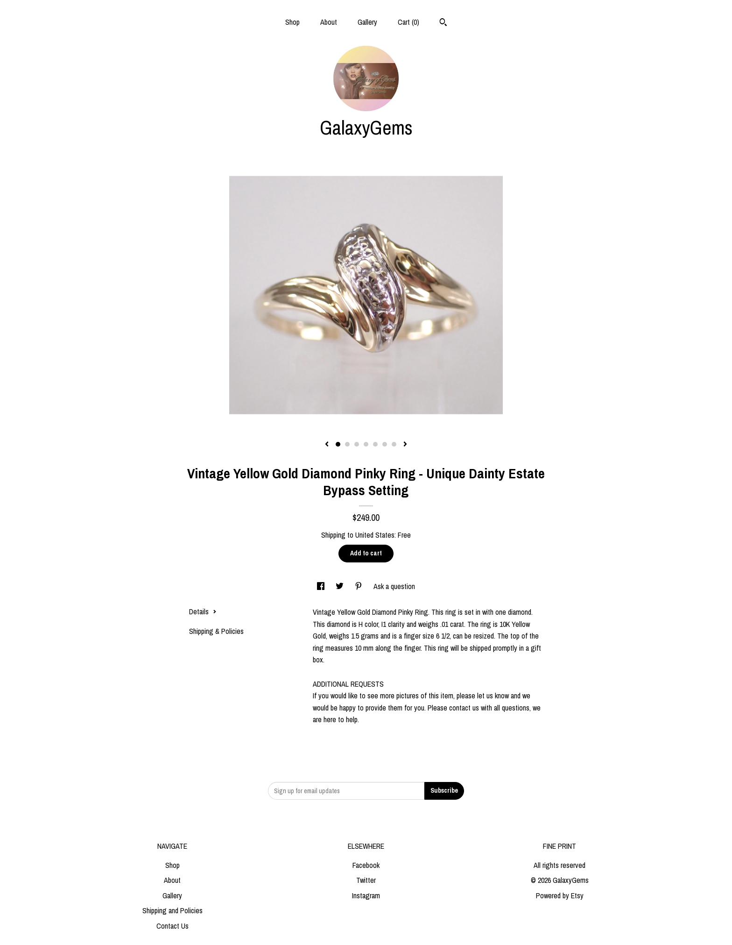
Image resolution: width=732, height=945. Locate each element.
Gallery (367, 22)
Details (203, 611)
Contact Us (172, 926)
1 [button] (338, 444)
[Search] (443, 23)
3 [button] (356, 444)
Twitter (366, 880)
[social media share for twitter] (340, 586)
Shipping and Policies (172, 910)
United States (374, 535)
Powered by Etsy (560, 895)
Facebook (366, 865)
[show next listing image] (405, 444)
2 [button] (347, 444)
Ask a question (394, 586)
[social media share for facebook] (321, 586)
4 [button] (366, 444)
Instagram (366, 895)
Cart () (408, 22)
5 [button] (375, 444)
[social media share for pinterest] (359, 586)
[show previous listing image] (326, 444)
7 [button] (394, 444)
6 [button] (384, 444)
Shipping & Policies (216, 631)
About (328, 22)
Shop (292, 22)
